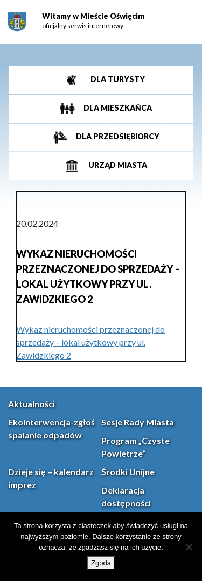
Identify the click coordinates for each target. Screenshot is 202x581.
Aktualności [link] (31, 403)
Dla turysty (117, 79)
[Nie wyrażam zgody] (188, 547)
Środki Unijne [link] (128, 472)
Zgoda (101, 563)
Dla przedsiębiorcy (116, 136)
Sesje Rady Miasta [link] (137, 422)
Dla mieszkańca (117, 107)
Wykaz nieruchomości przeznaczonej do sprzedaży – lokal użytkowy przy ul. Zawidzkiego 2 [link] (90, 342)
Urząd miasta (117, 165)
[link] (17, 22)
